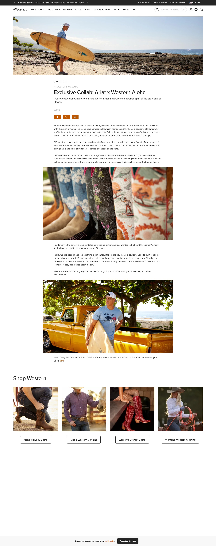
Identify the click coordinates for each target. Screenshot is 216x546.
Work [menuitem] (87, 9)
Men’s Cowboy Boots (35, 440)
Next (87, 2)
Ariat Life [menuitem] (128, 9)
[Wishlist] (196, 9)
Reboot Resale (178, 2)
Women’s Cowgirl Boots (132, 440)
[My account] (191, 9)
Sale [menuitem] (117, 9)
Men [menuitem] (57, 9)
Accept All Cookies (128, 541)
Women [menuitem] (68, 9)
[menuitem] (196, 2)
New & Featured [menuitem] (41, 9)
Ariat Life (61, 81)
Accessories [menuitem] (102, 9)
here (62, 360)
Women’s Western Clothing (180, 440)
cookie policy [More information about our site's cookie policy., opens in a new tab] (109, 541)
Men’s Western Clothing (84, 440)
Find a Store (160, 2)
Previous (14, 2)
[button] (201, 9)
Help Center (144, 2)
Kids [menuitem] (78, 9)
